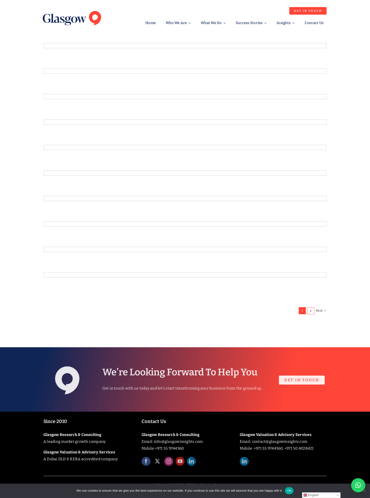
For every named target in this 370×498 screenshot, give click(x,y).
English (311, 495)
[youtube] (180, 463)
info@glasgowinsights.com (178, 441)
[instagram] (168, 463)
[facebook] (146, 463)
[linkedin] (191, 463)
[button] (358, 485)
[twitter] (157, 463)
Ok (289, 490)
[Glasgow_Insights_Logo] (71, 10)
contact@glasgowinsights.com (279, 441)
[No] (364, 490)
